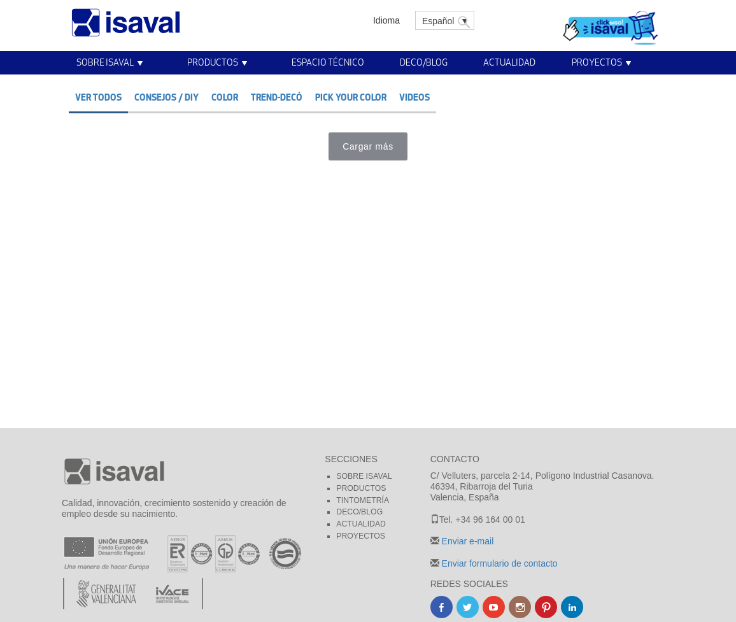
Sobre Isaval (105, 62)
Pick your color (350, 97)
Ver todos (98, 97)
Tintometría (362, 500)
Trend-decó (276, 97)
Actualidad (509, 62)
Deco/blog (359, 511)
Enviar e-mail (466, 541)
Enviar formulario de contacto (498, 563)
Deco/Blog (424, 62)
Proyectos (597, 62)
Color (224, 97)
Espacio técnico (328, 62)
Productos (212, 62)
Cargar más (368, 146)
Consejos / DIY (166, 97)
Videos (414, 97)
